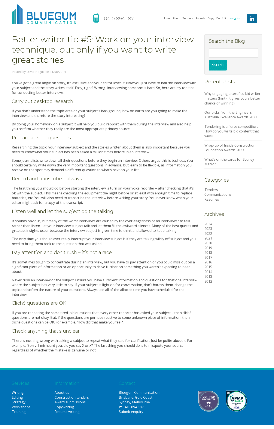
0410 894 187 (119, 19)
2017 (208, 257)
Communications (217, 194)
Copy (211, 18)
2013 (208, 276)
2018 (208, 252)
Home (167, 18)
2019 (208, 247)
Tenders (188, 18)
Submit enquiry (131, 411)
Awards (201, 18)
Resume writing (67, 411)
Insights (235, 18)
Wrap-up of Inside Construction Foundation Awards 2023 (229, 147)
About (176, 18)
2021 (208, 238)
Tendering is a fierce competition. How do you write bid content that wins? (231, 131)
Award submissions (70, 402)
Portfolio (222, 18)
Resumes (211, 199)
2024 (208, 224)
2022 (208, 233)
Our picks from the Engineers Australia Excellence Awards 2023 (230, 114)
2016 (208, 262)
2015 (208, 266)
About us (62, 392)
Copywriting (64, 407)
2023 (208, 228)
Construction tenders (72, 397)
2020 (208, 243)
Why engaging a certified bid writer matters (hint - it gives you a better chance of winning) (232, 98)
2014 (208, 271)
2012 (208, 281)
